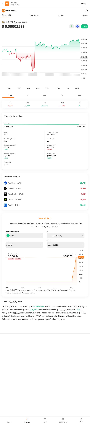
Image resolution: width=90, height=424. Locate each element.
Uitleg (60, 15)
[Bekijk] (85, 4)
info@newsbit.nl (8, 405)
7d (27, 83)
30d (44, 83)
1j (62, 83)
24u (10, 83)
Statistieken (34, 15)
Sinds (49, 229)
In (47, 219)
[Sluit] (2, 3)
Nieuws (85, 15)
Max (79, 83)
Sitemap (29, 416)
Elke (7, 229)
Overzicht (6, 15)
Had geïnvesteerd (12, 219)
